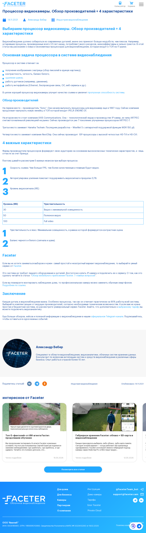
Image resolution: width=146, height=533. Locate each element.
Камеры (61, 500)
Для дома (62, 489)
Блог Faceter (94, 505)
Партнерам (63, 505)
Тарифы (92, 500)
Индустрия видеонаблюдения (84, 384)
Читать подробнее (13, 458)
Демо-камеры (95, 495)
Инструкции (94, 489)
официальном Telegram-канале (107, 317)
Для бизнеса (64, 495)
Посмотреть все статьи (73, 469)
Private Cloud (94, 511)
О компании (64, 511)
